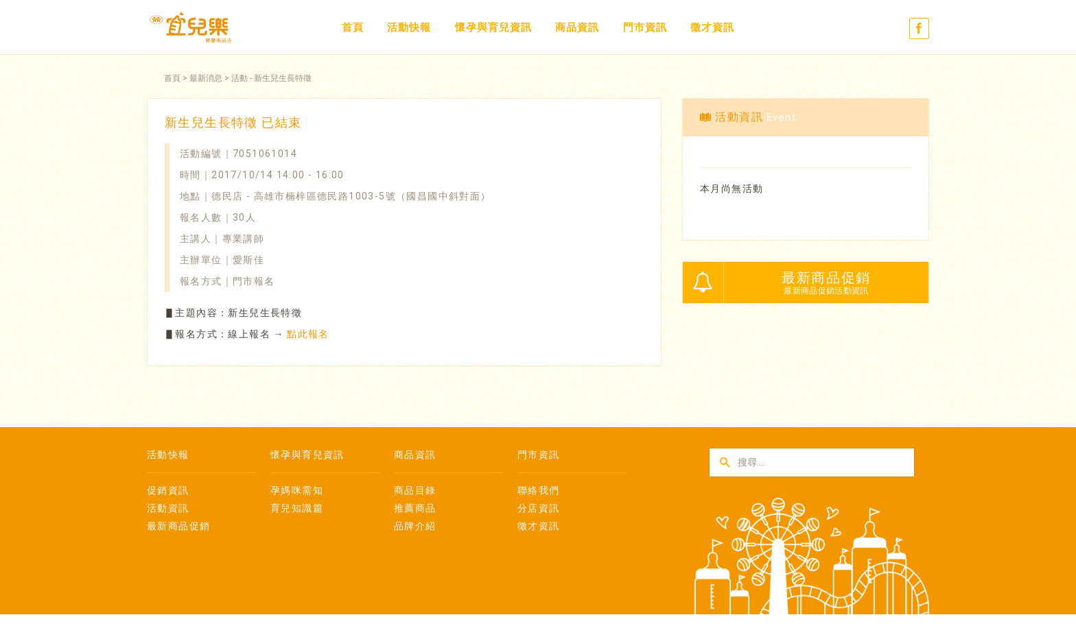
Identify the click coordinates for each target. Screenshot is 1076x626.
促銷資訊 (168, 490)
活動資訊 (168, 508)
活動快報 (409, 27)
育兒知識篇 (296, 508)
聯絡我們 (538, 490)
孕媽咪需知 (296, 490)
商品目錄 (415, 490)
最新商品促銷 (178, 525)
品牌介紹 (415, 525)
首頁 (353, 27)
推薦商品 (415, 508)
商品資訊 (577, 27)
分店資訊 (538, 508)
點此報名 (308, 333)
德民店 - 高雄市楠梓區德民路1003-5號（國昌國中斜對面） (351, 196)
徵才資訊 (712, 27)
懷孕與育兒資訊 (493, 27)
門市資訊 (645, 27)
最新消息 (205, 78)
